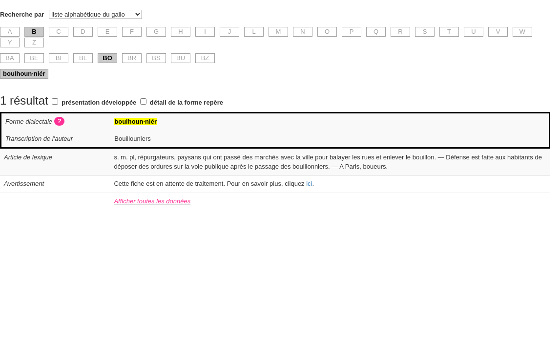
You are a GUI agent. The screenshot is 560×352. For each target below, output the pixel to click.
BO (107, 58)
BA (9, 58)
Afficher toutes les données (152, 201)
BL (83, 58)
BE (34, 58)
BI (59, 58)
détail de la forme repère (186, 102)
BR (131, 58)
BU (180, 58)
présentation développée (99, 102)
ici (309, 183)
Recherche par (22, 14)
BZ (205, 58)
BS (156, 58)
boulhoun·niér (24, 73)
